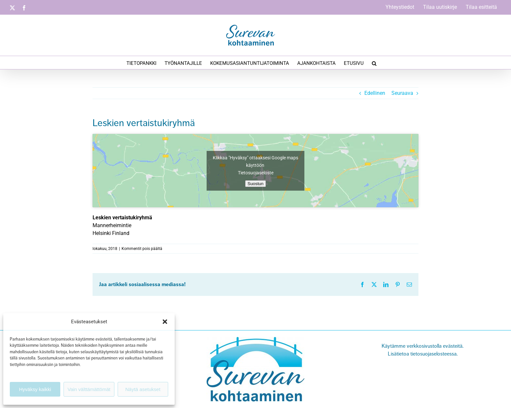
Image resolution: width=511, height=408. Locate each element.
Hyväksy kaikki (35, 389)
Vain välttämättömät (88, 389)
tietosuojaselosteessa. (433, 354)
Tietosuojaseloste (255, 172)
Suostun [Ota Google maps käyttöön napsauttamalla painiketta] (256, 183)
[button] (165, 321)
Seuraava (402, 93)
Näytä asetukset (143, 389)
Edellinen (374, 93)
